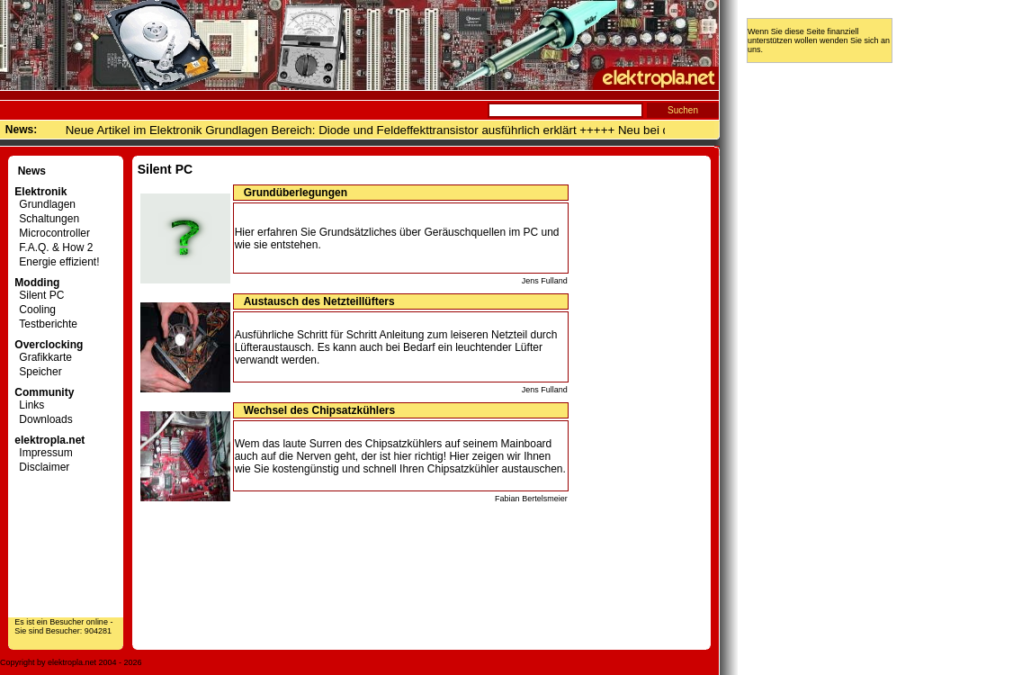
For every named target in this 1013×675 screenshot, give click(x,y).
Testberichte (45, 324)
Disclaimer (41, 467)
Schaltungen (46, 218)
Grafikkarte (43, 357)
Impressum (43, 452)
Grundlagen (45, 204)
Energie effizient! (56, 262)
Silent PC (39, 295)
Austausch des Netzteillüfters (319, 301)
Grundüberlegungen (295, 192)
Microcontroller (52, 233)
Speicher (37, 371)
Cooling (35, 309)
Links (29, 405)
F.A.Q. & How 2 (53, 247)
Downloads (43, 419)
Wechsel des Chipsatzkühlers (320, 410)
